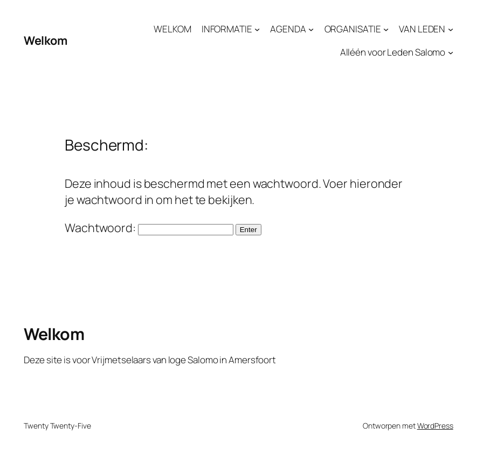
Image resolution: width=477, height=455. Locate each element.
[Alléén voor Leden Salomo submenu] (450, 52)
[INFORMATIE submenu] (257, 28)
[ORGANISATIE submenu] (386, 28)
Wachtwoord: (149, 227)
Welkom (45, 40)
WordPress (435, 425)
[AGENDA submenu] (311, 28)
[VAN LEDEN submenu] (450, 28)
